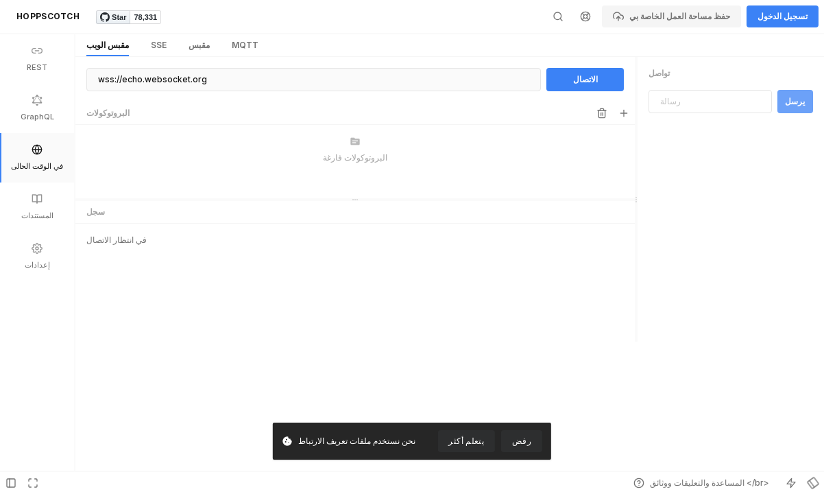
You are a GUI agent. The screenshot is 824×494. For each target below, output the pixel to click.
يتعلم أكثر (466, 441)
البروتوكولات (108, 113)
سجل (95, 275)
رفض (521, 441)
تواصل (659, 73)
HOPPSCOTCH (48, 16)
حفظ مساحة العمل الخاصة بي (671, 16)
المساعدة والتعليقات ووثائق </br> (701, 483)
